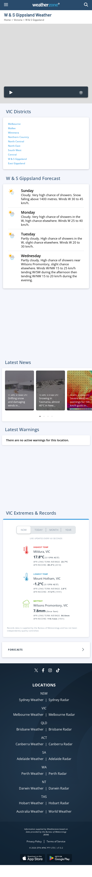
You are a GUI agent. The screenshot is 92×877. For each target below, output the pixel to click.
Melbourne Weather (28, 714)
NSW (44, 693)
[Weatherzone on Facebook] (43, 670)
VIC (44, 708)
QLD (44, 723)
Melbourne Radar (62, 714)
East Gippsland (16, 163)
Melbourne (14, 124)
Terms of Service (56, 841)
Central (12, 154)
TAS (44, 796)
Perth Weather (32, 773)
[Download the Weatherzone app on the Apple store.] (32, 858)
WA (44, 767)
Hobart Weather (31, 803)
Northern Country (18, 137)
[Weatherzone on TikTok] (58, 670)
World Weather (60, 811)
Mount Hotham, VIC (46, 578)
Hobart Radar (59, 803)
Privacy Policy (34, 841)
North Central (16, 141)
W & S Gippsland (17, 159)
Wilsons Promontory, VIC (50, 605)
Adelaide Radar (60, 759)
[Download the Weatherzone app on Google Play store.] (59, 858)
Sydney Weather (31, 700)
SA (44, 752)
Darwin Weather (31, 788)
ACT (44, 737)
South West (14, 150)
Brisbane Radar (60, 729)
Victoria (18, 20)
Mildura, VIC (41, 552)
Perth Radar (58, 773)
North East (14, 145)
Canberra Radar (61, 744)
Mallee (12, 128)
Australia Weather (30, 811)
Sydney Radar (59, 700)
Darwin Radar (59, 788)
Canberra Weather (30, 744)
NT (44, 782)
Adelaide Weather (30, 759)
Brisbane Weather (30, 729)
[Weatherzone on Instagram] (50, 670)
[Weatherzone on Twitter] (36, 670)
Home (7, 20)
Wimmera (13, 132)
